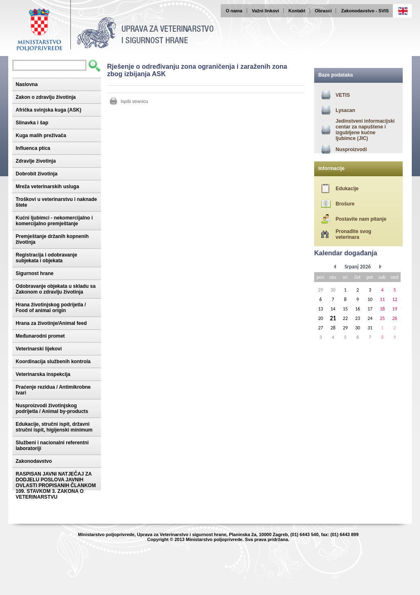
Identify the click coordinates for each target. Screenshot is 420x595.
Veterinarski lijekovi (39, 349)
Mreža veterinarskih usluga (47, 186)
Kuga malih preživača (41, 135)
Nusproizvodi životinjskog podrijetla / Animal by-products (52, 408)
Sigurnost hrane (35, 273)
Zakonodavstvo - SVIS (365, 10)
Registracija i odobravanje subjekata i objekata (46, 258)
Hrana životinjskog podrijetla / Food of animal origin (51, 307)
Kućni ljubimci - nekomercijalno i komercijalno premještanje (54, 220)
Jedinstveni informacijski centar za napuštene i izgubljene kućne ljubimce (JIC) (365, 129)
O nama (234, 10)
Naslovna (26, 84)
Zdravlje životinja (36, 161)
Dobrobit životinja (36, 174)
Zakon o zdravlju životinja (46, 97)
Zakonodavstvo (34, 461)
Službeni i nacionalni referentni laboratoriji (52, 445)
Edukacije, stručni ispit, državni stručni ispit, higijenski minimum (54, 427)
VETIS (343, 95)
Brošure (345, 204)
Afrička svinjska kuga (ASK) (48, 110)
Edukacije (347, 188)
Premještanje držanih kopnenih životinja (52, 239)
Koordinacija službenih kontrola (53, 361)
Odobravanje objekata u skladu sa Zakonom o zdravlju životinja (56, 289)
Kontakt (297, 10)
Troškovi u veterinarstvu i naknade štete (56, 202)
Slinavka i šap (32, 123)
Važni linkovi (265, 10)
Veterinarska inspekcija (43, 374)
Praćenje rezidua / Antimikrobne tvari (53, 390)
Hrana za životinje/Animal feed (51, 323)
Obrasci (323, 10)
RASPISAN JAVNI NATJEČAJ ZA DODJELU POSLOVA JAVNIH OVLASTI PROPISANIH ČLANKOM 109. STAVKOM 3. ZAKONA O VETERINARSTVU (56, 485)
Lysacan (345, 110)
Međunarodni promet (40, 336)
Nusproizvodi (351, 149)
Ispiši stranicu (134, 101)
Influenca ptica (33, 148)
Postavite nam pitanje (361, 219)
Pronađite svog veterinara (353, 234)
